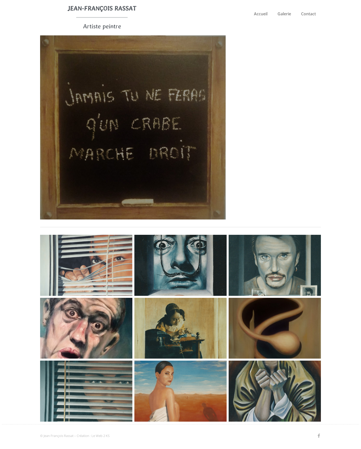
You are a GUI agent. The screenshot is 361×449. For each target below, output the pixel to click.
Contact (308, 14)
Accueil (260, 14)
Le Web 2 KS (101, 435)
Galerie (284, 14)
